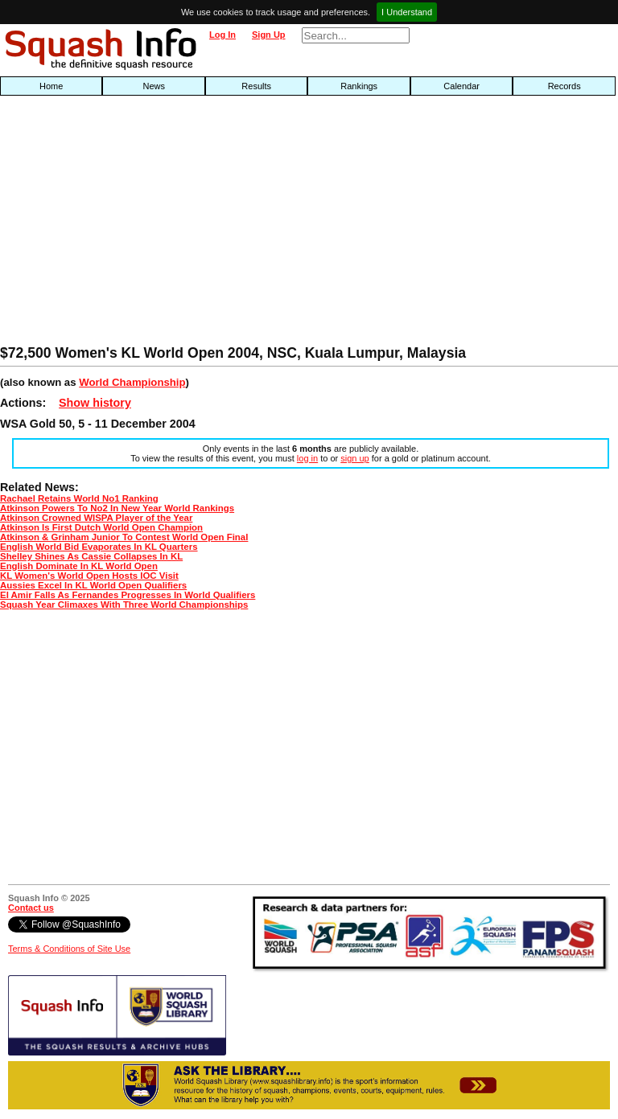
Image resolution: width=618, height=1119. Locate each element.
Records (564, 86)
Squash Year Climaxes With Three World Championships (124, 604)
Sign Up (269, 34)
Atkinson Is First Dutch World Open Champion (101, 527)
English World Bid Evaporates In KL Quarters (99, 546)
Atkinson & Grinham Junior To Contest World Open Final (124, 537)
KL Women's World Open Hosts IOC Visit (89, 575)
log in (307, 458)
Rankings (358, 86)
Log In (222, 34)
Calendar (461, 86)
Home (51, 86)
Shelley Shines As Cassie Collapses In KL (91, 556)
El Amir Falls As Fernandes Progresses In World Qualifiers (127, 595)
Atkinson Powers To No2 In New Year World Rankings (117, 508)
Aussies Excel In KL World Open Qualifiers (93, 585)
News (153, 86)
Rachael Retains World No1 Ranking (79, 498)
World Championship (132, 382)
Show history (95, 402)
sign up (354, 458)
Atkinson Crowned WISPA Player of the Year (96, 518)
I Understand (406, 12)
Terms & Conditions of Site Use (69, 948)
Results (256, 86)
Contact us (31, 907)
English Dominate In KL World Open (79, 566)
